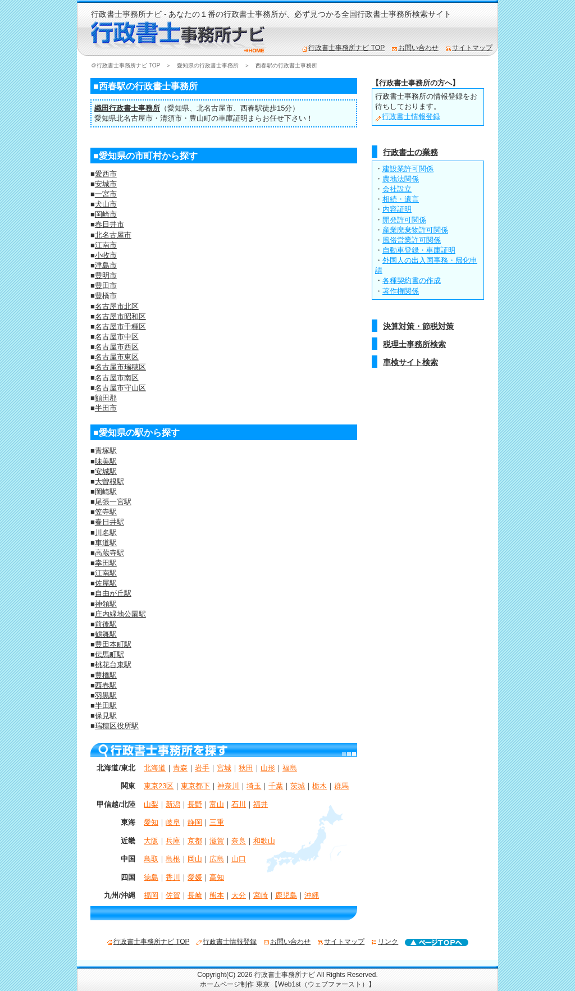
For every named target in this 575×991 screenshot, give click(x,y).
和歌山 (264, 841)
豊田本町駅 (113, 644)
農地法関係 (400, 179)
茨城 (297, 786)
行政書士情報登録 (407, 116)
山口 (238, 859)
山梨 (151, 804)
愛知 (151, 822)
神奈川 (228, 786)
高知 (216, 877)
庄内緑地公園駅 (120, 614)
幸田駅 (106, 563)
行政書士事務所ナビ (284, 975)
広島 (216, 859)
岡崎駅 (106, 491)
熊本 (216, 895)
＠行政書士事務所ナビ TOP (125, 65)
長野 (195, 804)
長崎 (195, 895)
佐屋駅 (106, 583)
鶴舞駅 (106, 634)
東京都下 (195, 786)
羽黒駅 (106, 695)
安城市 (106, 184)
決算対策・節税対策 (418, 326)
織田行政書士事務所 (127, 108)
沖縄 (311, 895)
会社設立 (397, 189)
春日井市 (109, 224)
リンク (384, 942)
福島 (289, 768)
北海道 (155, 768)
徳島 (151, 877)
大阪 (151, 841)
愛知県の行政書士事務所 (208, 65)
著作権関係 (400, 291)
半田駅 (106, 705)
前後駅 (106, 624)
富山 (216, 804)
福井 (260, 804)
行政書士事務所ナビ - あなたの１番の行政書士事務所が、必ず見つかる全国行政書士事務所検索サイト (271, 14)
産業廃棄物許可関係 (415, 230)
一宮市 (106, 194)
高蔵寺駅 (109, 553)
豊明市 (106, 275)
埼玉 (254, 786)
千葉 (275, 786)
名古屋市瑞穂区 (120, 367)
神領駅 (106, 604)
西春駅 (251, 108)
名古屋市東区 (117, 357)
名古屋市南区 (117, 377)
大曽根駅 (109, 481)
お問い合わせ (415, 48)
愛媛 (195, 877)
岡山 (195, 859)
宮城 (224, 768)
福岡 (151, 895)
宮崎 (260, 895)
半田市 (106, 408)
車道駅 (106, 542)
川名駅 (106, 532)
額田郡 (106, 398)
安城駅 (106, 471)
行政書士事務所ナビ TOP (343, 48)
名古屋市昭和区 (120, 316)
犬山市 (106, 204)
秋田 (246, 768)
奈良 (238, 841)
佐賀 (173, 895)
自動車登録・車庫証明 (418, 250)
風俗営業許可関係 (411, 240)
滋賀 (216, 841)
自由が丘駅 (113, 593)
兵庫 (173, 841)
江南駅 (106, 573)
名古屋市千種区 (120, 326)
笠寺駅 (106, 512)
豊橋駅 (106, 675)
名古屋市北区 (117, 306)
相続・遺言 (400, 199)
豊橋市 (106, 295)
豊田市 (106, 285)
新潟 (173, 804)
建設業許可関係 (407, 169)
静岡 (195, 822)
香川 (173, 877)
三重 (216, 822)
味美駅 (106, 461)
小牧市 (106, 255)
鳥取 (151, 859)
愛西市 (106, 174)
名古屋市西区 (117, 346)
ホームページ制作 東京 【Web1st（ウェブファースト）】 (287, 984)
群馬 (341, 786)
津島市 (106, 265)
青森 (180, 768)
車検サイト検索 (410, 362)
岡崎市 (106, 214)
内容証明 (397, 209)
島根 (173, 859)
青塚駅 (106, 450)
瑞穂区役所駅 (117, 725)
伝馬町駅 (109, 654)
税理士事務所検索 (414, 344)
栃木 (319, 786)
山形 (268, 768)
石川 (238, 804)
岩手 (202, 768)
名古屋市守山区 (120, 387)
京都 (195, 841)
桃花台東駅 (113, 664)
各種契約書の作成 (411, 280)
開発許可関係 (404, 220)
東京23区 (159, 786)
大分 (238, 895)
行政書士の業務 (410, 152)
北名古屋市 (215, 108)
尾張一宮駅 (113, 501)
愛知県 (178, 108)
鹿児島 (286, 895)
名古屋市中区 (117, 336)
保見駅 (106, 715)
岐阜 (173, 822)
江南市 (106, 245)
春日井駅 (109, 522)
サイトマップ (468, 48)
